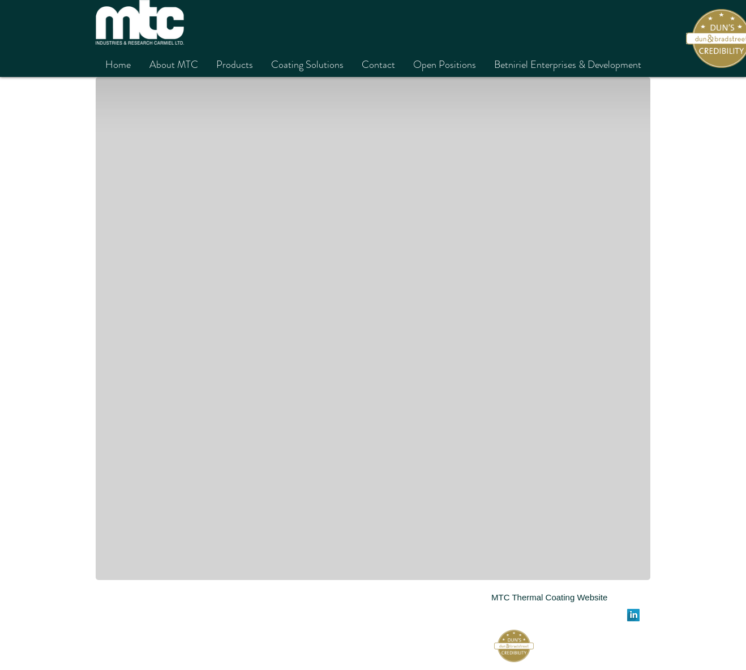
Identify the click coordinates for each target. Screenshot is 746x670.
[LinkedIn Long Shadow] (633, 615)
